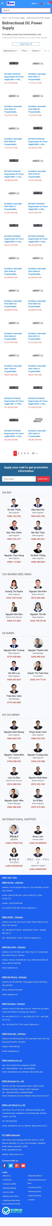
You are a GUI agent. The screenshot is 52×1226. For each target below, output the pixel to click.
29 (33, 453)
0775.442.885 (14, 702)
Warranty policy (34, 1191)
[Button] (2, 3)
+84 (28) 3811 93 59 (30, 930)
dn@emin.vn (34, 1024)
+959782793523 (12, 1092)
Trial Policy (7, 1180)
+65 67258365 (29, 1069)
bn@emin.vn (13, 968)
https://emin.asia (36, 1072)
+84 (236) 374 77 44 (14, 1024)
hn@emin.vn (31, 908)
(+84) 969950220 (14, 866)
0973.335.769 (38, 784)
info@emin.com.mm (16, 1096)
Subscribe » (43, 479)
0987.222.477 (14, 539)
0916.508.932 (14, 784)
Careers (31, 1200)
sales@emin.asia (14, 1072)
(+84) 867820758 (15, 903)
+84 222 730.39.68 (16, 960)
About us (6, 1176)
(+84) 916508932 (37, 843)
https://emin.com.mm (40, 1096)
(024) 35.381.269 (14, 895)
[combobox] (24, 10)
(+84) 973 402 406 (13, 963)
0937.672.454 (38, 807)
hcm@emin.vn (35, 938)
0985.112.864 (14, 562)
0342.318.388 (38, 761)
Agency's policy (34, 1196)
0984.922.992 (38, 738)
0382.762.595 (14, 516)
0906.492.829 (14, 679)
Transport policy (34, 1187)
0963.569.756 (38, 516)
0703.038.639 (14, 761)
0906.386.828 (14, 807)
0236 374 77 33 (38, 679)
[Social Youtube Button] (23, 1165)
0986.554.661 (38, 539)
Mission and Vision (10, 1196)
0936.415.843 (14, 621)
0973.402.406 (38, 598)
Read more (25, 44)
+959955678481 (26, 1092)
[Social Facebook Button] (4, 1165)
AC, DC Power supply (17, 18)
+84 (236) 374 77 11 (13, 1017)
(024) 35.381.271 (30, 895)
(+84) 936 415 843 (38, 960)
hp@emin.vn (13, 994)
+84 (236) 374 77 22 (31, 1017)
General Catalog (9, 1188)
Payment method (35, 1176)
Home (4, 18)
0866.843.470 (14, 738)
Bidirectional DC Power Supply (38, 18)
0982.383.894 (38, 562)
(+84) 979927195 (14, 843)
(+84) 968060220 (37, 869)
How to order (8, 1192)
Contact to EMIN (9, 1184)
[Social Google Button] (17, 1165)
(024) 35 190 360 (13, 908)
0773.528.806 (14, 657)
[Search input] (24, 10)
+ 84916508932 (12, 1069)
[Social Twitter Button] (10, 1165)
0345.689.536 (38, 657)
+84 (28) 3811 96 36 (13, 930)
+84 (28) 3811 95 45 (14, 938)
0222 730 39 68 (14, 598)
